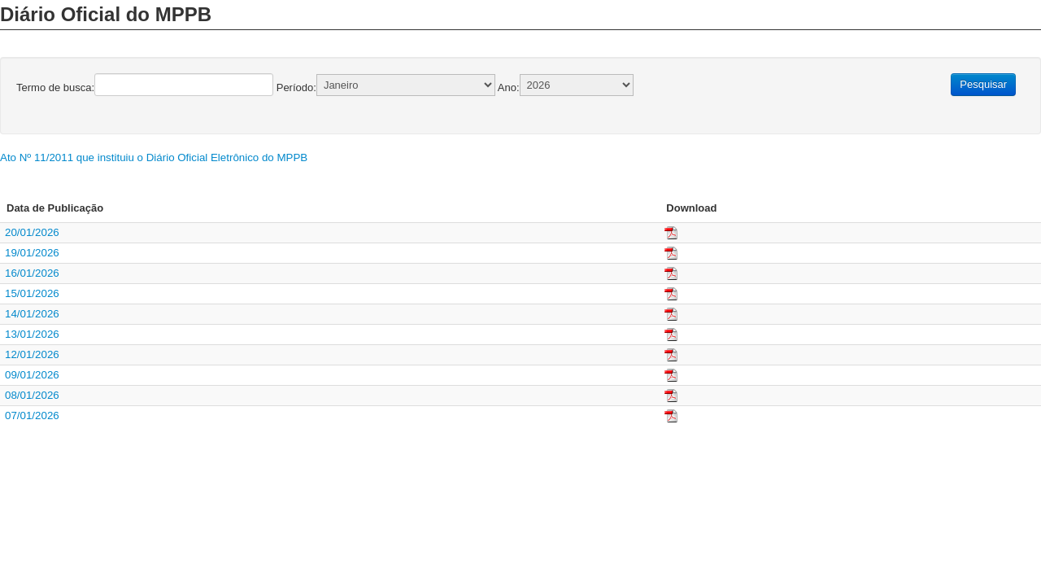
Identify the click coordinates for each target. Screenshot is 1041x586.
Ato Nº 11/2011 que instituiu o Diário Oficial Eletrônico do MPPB (153, 157)
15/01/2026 (32, 293)
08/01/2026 (32, 395)
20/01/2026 (32, 232)
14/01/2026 (32, 314)
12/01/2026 (32, 354)
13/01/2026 (32, 334)
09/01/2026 (32, 375)
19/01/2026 (32, 253)
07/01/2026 (32, 415)
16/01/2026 (32, 273)
